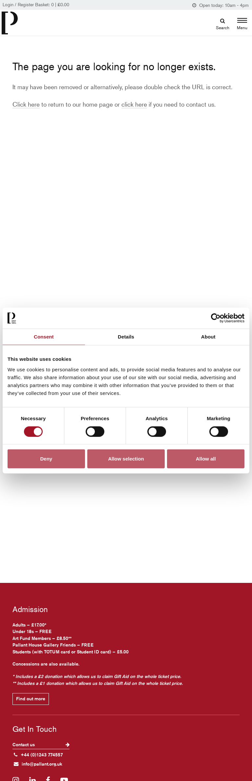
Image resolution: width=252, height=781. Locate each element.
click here (134, 104)
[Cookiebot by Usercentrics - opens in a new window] (215, 318)
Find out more (30, 699)
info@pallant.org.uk (38, 764)
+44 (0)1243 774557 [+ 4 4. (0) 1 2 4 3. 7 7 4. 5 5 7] (38, 755)
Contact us (41, 745)
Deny (46, 459)
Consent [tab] (44, 336)
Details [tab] (126, 336)
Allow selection (126, 459)
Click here (26, 104)
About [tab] (208, 336)
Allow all (206, 459)
